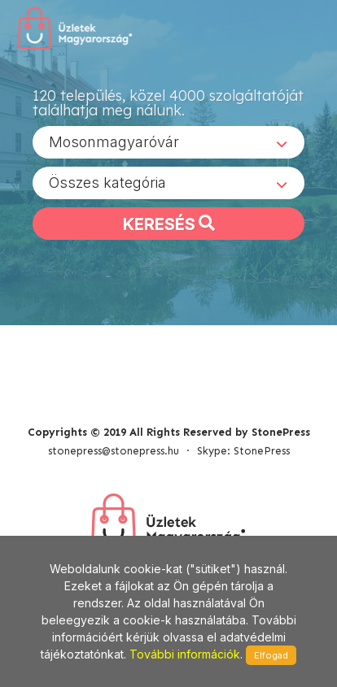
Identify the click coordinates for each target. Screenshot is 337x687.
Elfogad (271, 655)
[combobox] (168, 142)
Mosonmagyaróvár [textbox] (114, 141)
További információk (184, 654)
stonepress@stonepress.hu (113, 451)
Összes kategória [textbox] (107, 182)
